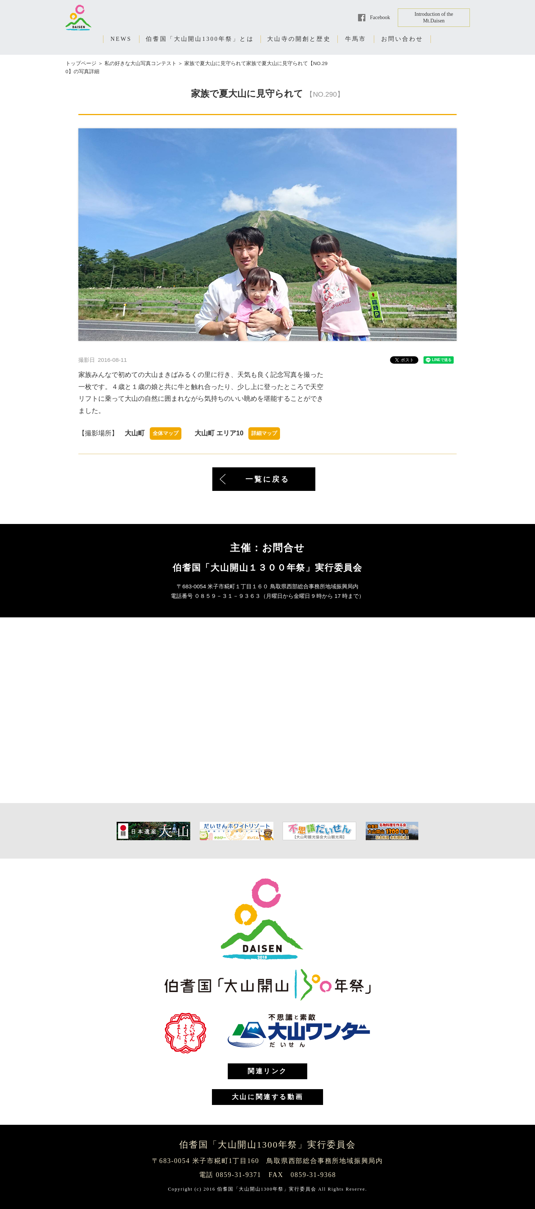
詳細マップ (264, 433)
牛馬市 (355, 39)
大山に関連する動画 (267, 1097)
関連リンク (267, 1071)
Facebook (380, 17)
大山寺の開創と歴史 (299, 39)
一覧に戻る (267, 479)
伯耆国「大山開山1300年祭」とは (200, 39)
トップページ (80, 63)
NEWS (121, 39)
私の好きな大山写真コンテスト (140, 63)
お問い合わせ (402, 39)
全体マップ (165, 433)
